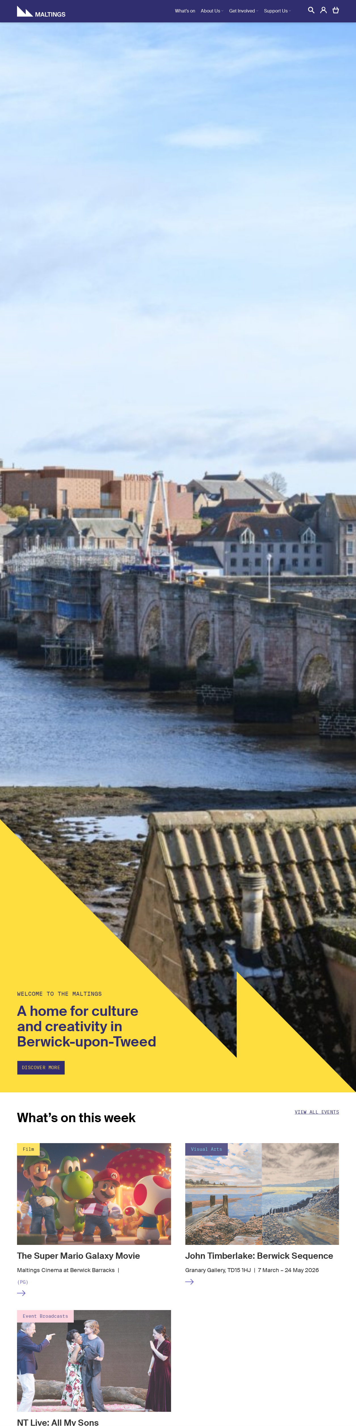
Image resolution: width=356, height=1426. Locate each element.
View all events (317, 1112)
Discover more (41, 1067)
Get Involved (242, 11)
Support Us (276, 11)
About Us (210, 11)
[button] (311, 10)
